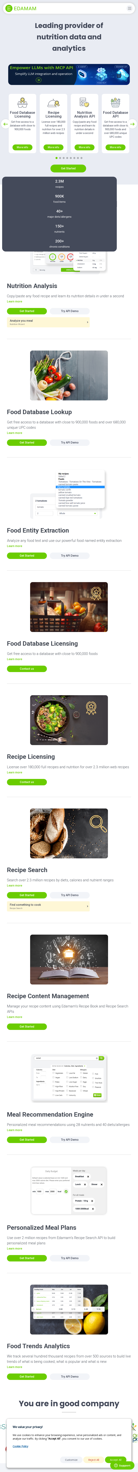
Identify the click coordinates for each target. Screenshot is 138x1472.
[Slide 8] (81, 158)
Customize (71, 1459)
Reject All (93, 1459)
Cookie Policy (20, 1446)
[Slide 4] (67, 158)
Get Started (68, 168)
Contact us (27, 668)
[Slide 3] (63, 158)
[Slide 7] (78, 158)
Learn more (14, 301)
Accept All (116, 1459)
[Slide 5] (71, 158)
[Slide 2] (60, 158)
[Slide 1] (56, 158)
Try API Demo (70, 311)
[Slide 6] (74, 158)
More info (22, 147)
